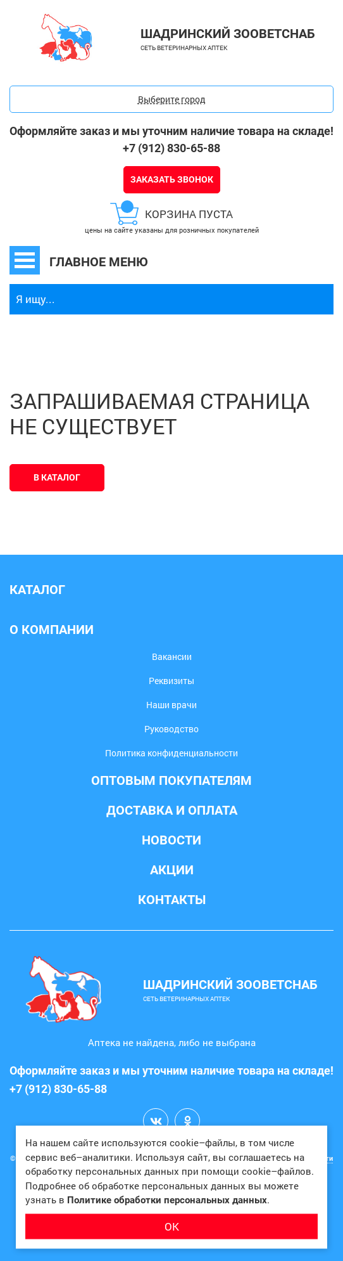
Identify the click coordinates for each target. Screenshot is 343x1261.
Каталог (37, 589)
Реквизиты (171, 681)
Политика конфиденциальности (171, 753)
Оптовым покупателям (171, 780)
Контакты (172, 899)
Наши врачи (171, 705)
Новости (171, 840)
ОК (172, 1226)
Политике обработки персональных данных (167, 1200)
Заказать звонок (171, 179)
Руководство (171, 729)
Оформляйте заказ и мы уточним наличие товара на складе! (171, 131)
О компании (51, 629)
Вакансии (172, 656)
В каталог (57, 477)
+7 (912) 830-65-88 (171, 148)
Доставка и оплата (171, 810)
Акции (172, 869)
